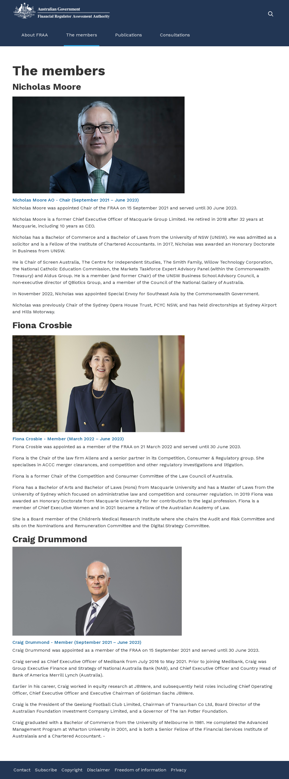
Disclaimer (98, 770)
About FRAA (34, 35)
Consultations (175, 35)
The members (81, 35)
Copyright (72, 770)
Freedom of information (140, 770)
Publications (128, 35)
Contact (22, 770)
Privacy (178, 770)
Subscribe (46, 770)
